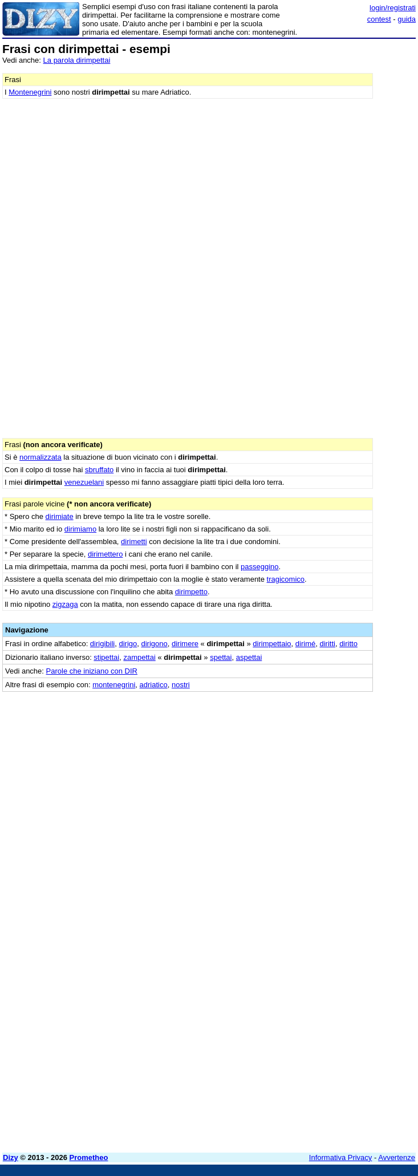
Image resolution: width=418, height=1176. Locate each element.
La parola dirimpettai (77, 60)
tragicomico (286, 579)
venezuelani (84, 482)
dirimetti (134, 541)
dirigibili (102, 643)
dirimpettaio (272, 643)
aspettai (249, 657)
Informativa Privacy (340, 1157)
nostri (181, 684)
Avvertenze (396, 1157)
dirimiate (60, 516)
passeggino (260, 566)
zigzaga (65, 604)
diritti (327, 643)
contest (379, 19)
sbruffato (99, 469)
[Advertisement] (330, 763)
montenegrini (113, 684)
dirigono (154, 643)
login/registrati (393, 7)
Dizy (10, 1157)
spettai (221, 657)
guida (406, 19)
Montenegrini (30, 92)
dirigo (128, 643)
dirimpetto (191, 591)
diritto (348, 643)
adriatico (154, 684)
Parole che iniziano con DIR (91, 671)
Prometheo (89, 1157)
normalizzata (40, 457)
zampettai (139, 657)
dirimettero (105, 554)
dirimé (305, 643)
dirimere (185, 643)
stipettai (106, 657)
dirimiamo (80, 529)
